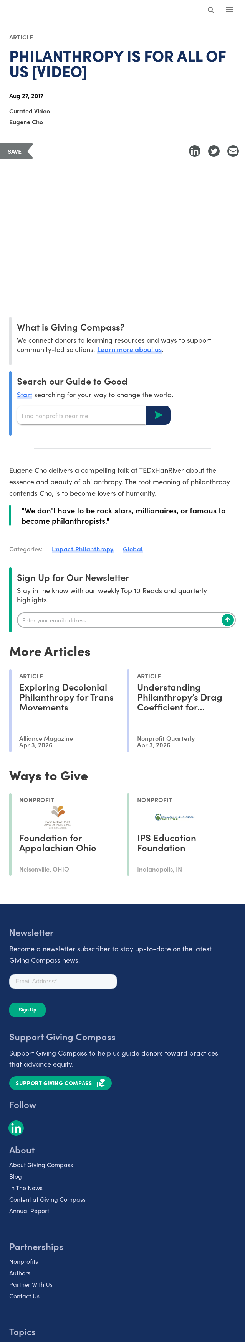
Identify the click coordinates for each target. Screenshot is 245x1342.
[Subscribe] (228, 620)
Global (133, 548)
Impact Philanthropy (83, 548)
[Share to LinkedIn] (194, 151)
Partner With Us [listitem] (31, 1284)
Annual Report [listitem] (29, 1211)
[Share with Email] (233, 151)
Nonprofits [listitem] (23, 1261)
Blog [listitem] (15, 1176)
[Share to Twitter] (214, 151)
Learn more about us (129, 349)
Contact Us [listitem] (24, 1296)
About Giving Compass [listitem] (41, 1165)
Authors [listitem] (19, 1273)
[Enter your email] (126, 620)
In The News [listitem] (26, 1188)
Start (24, 394)
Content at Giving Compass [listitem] (47, 1199)
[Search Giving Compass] (211, 11)
